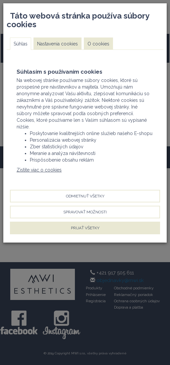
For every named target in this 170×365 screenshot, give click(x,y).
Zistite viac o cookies (39, 170)
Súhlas (21, 43)
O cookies (98, 43)
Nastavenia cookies (57, 43)
